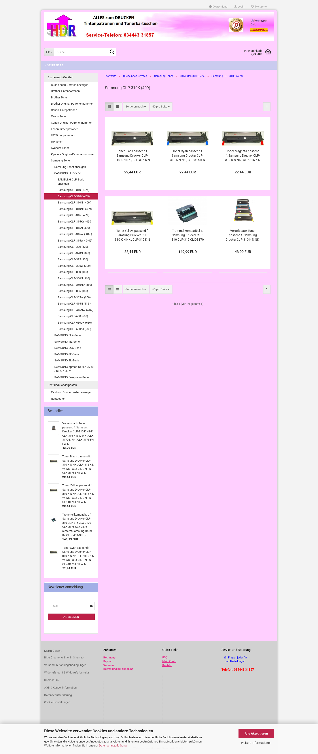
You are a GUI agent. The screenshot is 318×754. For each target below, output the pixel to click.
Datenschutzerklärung (113, 745)
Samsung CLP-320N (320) (74, 253)
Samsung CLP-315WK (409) (75, 240)
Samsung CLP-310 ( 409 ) (73, 190)
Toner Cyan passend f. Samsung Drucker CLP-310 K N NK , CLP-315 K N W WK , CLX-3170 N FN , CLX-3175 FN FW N (187, 155)
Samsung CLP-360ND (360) (75, 284)
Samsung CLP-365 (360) (73, 291)
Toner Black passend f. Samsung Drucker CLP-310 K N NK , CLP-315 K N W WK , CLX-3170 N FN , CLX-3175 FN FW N (132, 155)
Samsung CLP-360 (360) (73, 272)
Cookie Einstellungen (57, 702)
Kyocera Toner (60, 148)
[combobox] (136, 106)
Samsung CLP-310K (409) (74, 196)
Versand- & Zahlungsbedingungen (65, 665)
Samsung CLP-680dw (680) (75, 322)
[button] (218, 6)
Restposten (58, 398)
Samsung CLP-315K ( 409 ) (74, 221)
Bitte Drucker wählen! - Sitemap (63, 657)
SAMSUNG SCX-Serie (67, 347)
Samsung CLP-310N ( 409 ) (74, 202)
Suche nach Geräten (60, 77)
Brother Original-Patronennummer (72, 103)
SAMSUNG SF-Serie (66, 354)
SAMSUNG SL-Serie (66, 360)
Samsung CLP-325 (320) (73, 259)
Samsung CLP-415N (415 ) (74, 303)
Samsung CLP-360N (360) (74, 278)
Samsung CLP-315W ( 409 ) (75, 234)
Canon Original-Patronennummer (71, 122)
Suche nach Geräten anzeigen (69, 84)
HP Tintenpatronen (62, 135)
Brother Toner (59, 97)
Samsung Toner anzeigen (70, 167)
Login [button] (239, 6)
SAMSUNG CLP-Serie (67, 173)
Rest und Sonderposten (62, 385)
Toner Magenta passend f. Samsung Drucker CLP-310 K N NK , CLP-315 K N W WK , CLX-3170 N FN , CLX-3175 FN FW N (242, 155)
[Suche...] (49, 52)
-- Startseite (54, 65)
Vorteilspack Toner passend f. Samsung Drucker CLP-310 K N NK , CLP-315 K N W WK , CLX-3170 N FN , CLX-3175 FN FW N (242, 235)
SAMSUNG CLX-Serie (67, 335)
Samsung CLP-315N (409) (74, 228)
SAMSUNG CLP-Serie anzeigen (71, 181)
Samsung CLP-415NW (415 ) (75, 310)
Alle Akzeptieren (256, 733)
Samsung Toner (61, 160)
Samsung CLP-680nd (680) (74, 329)
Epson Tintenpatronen (64, 129)
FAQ (164, 657)
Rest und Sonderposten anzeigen (71, 392)
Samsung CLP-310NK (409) (75, 209)
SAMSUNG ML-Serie (67, 341)
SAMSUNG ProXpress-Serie (71, 377)
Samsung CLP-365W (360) (74, 297)
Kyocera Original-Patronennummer (72, 154)
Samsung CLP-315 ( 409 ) (73, 215)
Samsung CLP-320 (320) (73, 246)
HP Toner (56, 141)
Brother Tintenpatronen (65, 91)
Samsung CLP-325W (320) (74, 265)
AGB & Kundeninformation (60, 687)
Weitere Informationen (256, 742)
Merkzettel (259, 6)
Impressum (51, 680)
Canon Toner (59, 116)
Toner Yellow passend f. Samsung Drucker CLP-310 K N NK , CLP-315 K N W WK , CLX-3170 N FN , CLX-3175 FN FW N (132, 235)
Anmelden (71, 616)
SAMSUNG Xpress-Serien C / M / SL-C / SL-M (73, 369)
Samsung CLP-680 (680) (73, 316)
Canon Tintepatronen (64, 110)
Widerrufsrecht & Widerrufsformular (66, 672)
